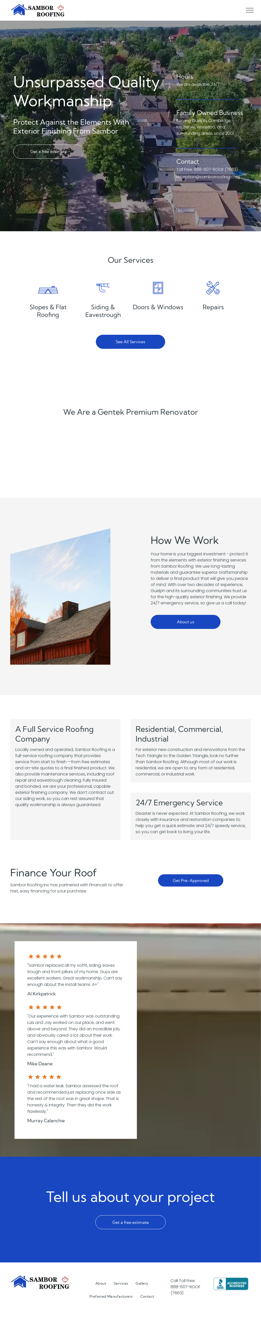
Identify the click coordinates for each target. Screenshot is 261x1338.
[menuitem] (101, 1283)
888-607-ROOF (185, 1287)
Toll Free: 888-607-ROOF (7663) (207, 176)
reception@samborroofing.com (208, 183)
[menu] (249, 10)
